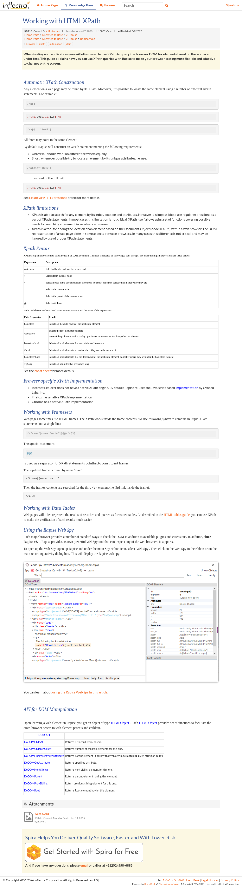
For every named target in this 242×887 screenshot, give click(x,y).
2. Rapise (71, 35)
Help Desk (192, 880)
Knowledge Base (52, 35)
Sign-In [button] (232, 5)
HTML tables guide (177, 514)
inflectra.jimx (53, 31)
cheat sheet (42, 371)
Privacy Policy (230, 880)
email (84, 865)
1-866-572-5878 (173, 880)
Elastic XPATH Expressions (48, 198)
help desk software (169, 884)
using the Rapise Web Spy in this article (79, 692)
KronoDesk (149, 884)
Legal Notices (209, 880)
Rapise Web (87, 38)
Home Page (31, 35)
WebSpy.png (41, 813)
